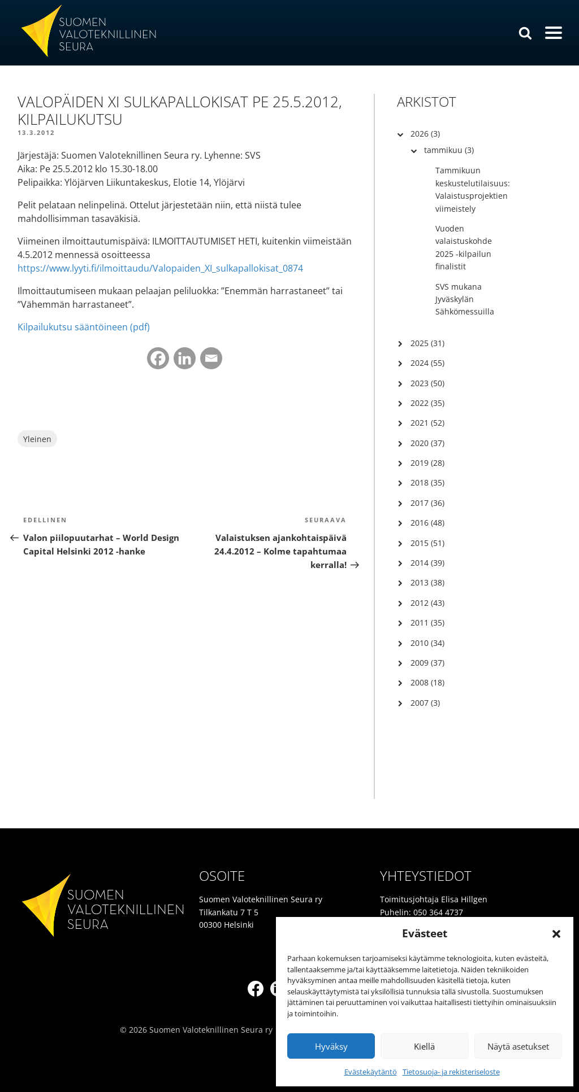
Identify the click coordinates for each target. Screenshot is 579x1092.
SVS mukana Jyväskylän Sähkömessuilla (464, 299)
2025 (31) (427, 343)
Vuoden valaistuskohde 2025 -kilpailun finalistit (463, 247)
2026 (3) (425, 133)
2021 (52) (427, 422)
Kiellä (424, 1046)
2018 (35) (427, 482)
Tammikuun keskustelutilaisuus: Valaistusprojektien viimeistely (472, 189)
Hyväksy (331, 1046)
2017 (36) (427, 502)
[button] (556, 934)
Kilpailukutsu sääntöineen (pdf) (84, 327)
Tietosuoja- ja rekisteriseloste (451, 1072)
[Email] (211, 358)
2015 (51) (427, 543)
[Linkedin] (185, 358)
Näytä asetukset (518, 1046)
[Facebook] (158, 358)
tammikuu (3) (449, 150)
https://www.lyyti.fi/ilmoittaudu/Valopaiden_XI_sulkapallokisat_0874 (160, 268)
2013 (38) (427, 582)
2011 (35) (427, 622)
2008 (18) (427, 682)
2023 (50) (427, 383)
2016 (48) (427, 522)
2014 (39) (427, 562)
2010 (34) (427, 642)
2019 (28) (427, 462)
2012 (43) (427, 602)
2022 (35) (427, 403)
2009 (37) (427, 662)
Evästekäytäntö (370, 1072)
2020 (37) (427, 443)
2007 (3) (425, 702)
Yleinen (37, 439)
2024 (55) (427, 362)
